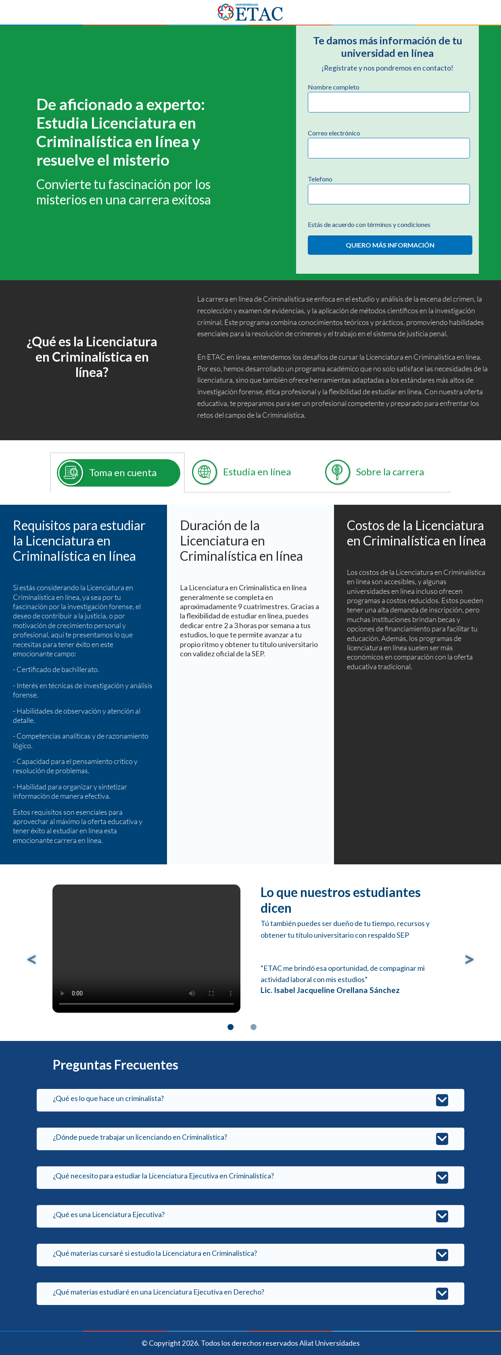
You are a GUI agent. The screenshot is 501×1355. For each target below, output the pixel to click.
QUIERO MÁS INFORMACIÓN (390, 245)
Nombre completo (333, 87)
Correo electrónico (334, 133)
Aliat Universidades (329, 1343)
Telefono (320, 179)
